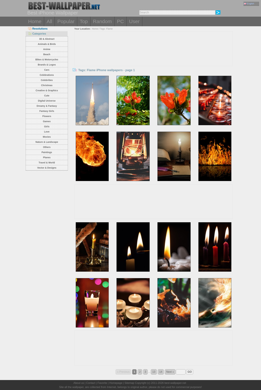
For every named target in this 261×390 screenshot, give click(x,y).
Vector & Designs (46, 167)
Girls (46, 126)
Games (47, 121)
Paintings (46, 152)
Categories (37, 33)
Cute (46, 95)
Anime (46, 49)
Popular (65, 21)
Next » (170, 371)
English (249, 3)
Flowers (46, 116)
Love (47, 131)
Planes (46, 157)
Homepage (115, 383)
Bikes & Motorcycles (46, 59)
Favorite (102, 383)
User (134, 21)
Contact (90, 383)
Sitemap (129, 383)
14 (160, 371)
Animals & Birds (47, 44)
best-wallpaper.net (175, 383)
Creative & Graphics (47, 90)
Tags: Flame (106, 28)
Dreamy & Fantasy (47, 106)
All (49, 21)
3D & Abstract (46, 39)
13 (153, 371)
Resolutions (38, 28)
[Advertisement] (154, 56)
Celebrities (47, 80)
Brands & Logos (47, 64)
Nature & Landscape (46, 142)
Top (84, 21)
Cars (46, 69)
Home (34, 21)
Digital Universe (47, 100)
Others (46, 147)
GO (190, 371)
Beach (46, 54)
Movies (47, 136)
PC (120, 21)
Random (102, 21)
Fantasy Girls (46, 111)
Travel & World (47, 162)
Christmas (46, 85)
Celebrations (47, 75)
